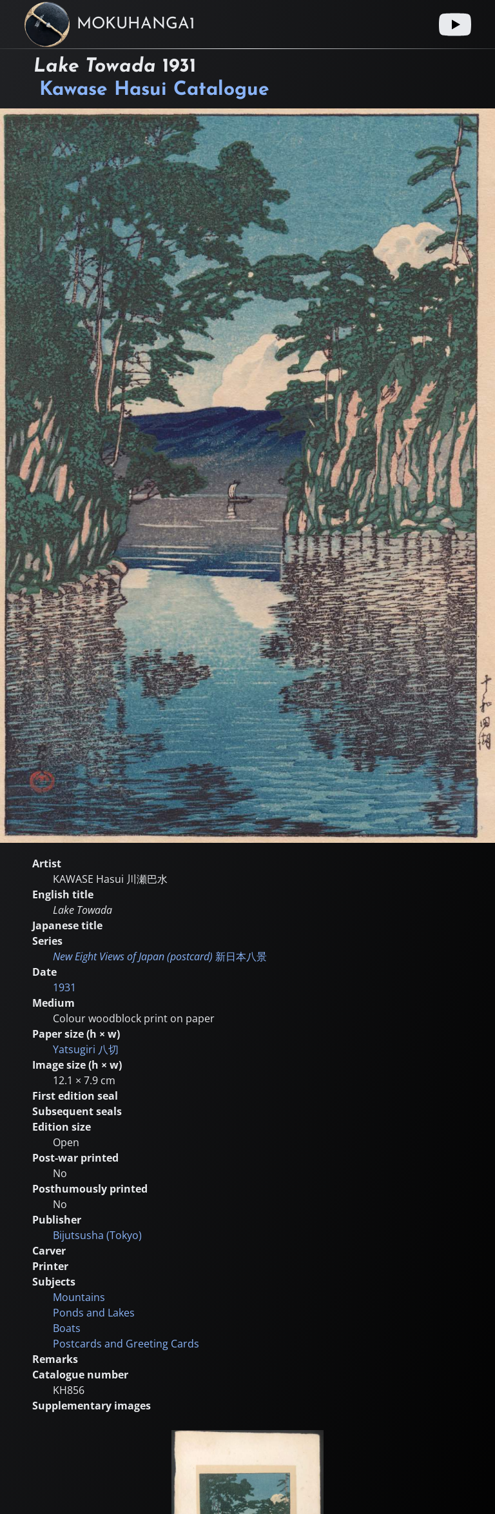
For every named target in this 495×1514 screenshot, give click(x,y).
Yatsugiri (86, 1049)
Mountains (79, 1297)
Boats (67, 1328)
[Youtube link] (455, 24)
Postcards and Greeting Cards (126, 1344)
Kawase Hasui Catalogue (154, 90)
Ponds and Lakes (94, 1313)
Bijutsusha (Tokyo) (97, 1235)
